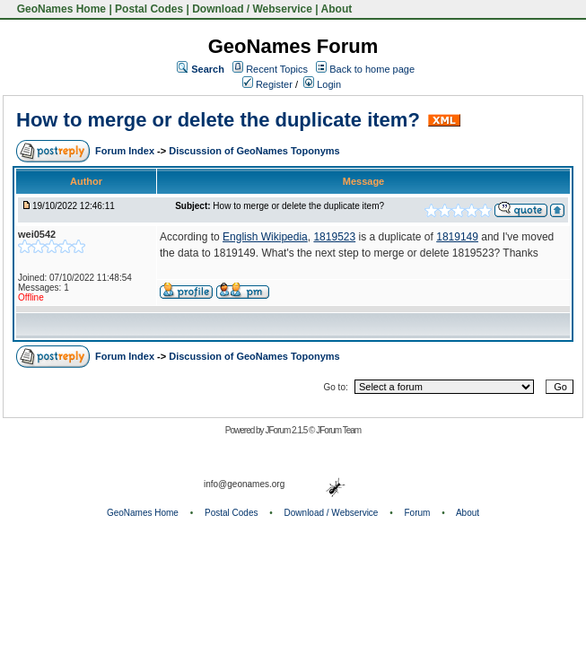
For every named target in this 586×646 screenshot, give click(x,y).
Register (267, 84)
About (337, 9)
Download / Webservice (252, 9)
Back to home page (372, 69)
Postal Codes (149, 9)
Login (322, 84)
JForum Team (338, 430)
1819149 (457, 237)
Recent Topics (277, 69)
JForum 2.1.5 (287, 430)
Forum (418, 513)
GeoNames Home (59, 9)
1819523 (334, 237)
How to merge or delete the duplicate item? (218, 120)
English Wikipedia (265, 237)
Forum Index (126, 150)
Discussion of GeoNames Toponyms (254, 150)
